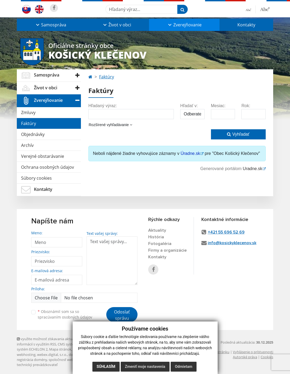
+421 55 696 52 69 (226, 232)
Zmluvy (28, 112)
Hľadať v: (189, 105)
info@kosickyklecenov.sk (232, 243)
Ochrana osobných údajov (47, 167)
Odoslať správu (122, 315)
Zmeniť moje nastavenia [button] (145, 366)
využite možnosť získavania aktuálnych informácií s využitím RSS (50, 341)
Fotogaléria (159, 244)
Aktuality (157, 230)
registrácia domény (32, 359)
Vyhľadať (238, 134)
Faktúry (28, 123)
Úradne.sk (190, 153)
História (156, 237)
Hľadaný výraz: (102, 105)
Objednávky (33, 134)
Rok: (245, 105)
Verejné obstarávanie (42, 156)
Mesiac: (218, 105)
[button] (50, 25)
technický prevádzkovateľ (37, 364)
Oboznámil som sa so (65, 314)
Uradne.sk (252, 168)
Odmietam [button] (183, 366)
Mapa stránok (60, 349)
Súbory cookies (36, 178)
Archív (27, 145)
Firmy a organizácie (167, 250)
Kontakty (246, 25)
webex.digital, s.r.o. (52, 354)
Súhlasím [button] (106, 366)
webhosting (26, 354)
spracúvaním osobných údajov (65, 317)
